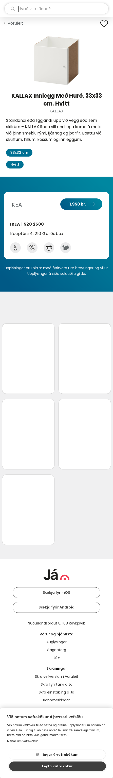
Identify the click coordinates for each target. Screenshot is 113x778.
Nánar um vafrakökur (22, 741)
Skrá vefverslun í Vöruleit (56, 676)
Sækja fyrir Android (56, 607)
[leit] (56, 8)
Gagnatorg (56, 649)
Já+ (56, 657)
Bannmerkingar (56, 700)
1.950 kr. (77, 204)
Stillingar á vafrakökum (57, 754)
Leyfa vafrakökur (57, 766)
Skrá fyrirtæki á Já (56, 684)
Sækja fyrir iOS (56, 592)
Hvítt (14, 164)
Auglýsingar (56, 642)
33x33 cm (19, 152)
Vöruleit (15, 23)
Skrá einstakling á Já (56, 692)
